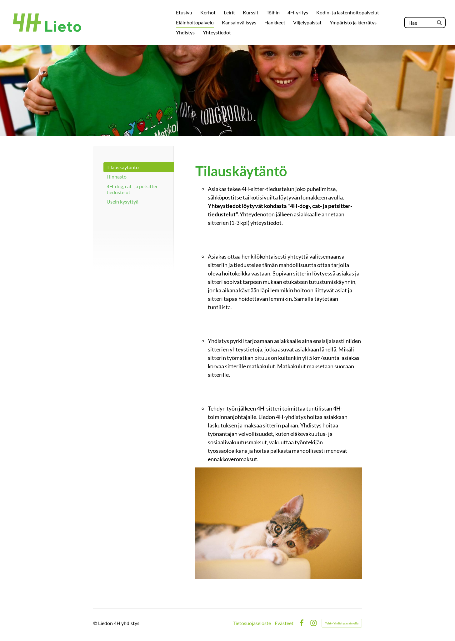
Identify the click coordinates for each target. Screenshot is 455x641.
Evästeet (284, 623)
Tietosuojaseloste (252, 623)
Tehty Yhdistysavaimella (341, 623)
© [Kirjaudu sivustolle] (95, 623)
